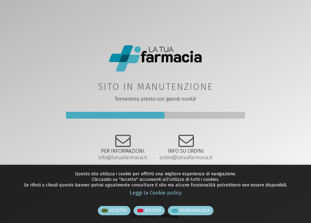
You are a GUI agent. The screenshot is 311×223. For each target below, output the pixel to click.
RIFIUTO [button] (153, 210)
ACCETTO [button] (118, 210)
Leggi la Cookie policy (155, 193)
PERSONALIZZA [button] (194, 210)
